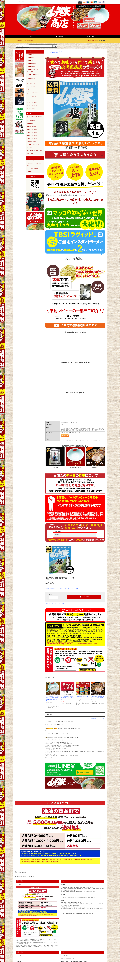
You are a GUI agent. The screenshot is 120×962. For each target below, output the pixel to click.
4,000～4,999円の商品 (32, 135)
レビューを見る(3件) (91, 718)
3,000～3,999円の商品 (32, 132)
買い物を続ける (75, 588)
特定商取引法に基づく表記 (58, 603)
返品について (48, 603)
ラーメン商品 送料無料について (34, 168)
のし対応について (31, 171)
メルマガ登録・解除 (93, 40)
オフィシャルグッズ (31, 120)
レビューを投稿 (100, 718)
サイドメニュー (30, 147)
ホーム (46, 51)
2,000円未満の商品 (54, 52)
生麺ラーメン (30, 153)
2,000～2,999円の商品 (32, 129)
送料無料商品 (30, 123)
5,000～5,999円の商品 (32, 138)
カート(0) (90, 36)
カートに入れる (84, 597)
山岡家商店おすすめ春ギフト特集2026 (34, 117)
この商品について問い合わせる (64, 588)
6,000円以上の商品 (31, 141)
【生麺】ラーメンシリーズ (33, 144)
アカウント (30, 36)
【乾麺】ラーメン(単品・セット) (57, 51)
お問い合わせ (60, 36)
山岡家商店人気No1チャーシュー (24, 40)
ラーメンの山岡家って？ (32, 161)
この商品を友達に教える (50, 588)
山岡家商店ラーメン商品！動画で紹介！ (34, 164)
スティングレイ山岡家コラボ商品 (34, 150)
